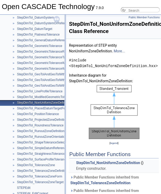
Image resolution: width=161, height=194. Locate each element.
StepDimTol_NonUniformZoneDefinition (44, 102)
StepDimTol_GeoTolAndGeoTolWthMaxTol (46, 80)
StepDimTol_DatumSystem (35, 17)
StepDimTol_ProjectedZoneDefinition (42, 120)
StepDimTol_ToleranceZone (36, 165)
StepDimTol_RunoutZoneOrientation (42, 137)
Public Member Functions (144, 17)
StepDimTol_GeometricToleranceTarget (44, 57)
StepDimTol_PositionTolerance (38, 114)
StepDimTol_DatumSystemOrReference (44, 23)
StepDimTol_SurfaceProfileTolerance (42, 159)
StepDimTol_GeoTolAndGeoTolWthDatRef (46, 74)
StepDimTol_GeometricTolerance (39, 46)
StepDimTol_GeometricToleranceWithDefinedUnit (50, 63)
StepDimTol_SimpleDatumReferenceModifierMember (53, 148)
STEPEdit (23, 188)
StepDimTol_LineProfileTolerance (40, 91)
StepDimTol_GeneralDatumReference (43, 40)
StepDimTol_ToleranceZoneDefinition (42, 171)
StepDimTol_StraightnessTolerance (41, 154)
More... (119, 51)
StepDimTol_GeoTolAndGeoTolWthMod (44, 85)
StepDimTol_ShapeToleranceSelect (41, 142)
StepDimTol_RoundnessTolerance (40, 125)
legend (114, 143)
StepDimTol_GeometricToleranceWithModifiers (49, 68)
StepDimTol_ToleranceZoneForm (39, 176)
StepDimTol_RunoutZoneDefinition (40, 131)
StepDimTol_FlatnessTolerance (38, 34)
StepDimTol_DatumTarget (34, 29)
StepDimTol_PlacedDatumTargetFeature (44, 108)
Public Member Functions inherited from (104, 180)
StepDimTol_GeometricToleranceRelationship (48, 51)
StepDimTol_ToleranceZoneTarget (40, 182)
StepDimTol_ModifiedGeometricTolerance (45, 97)
